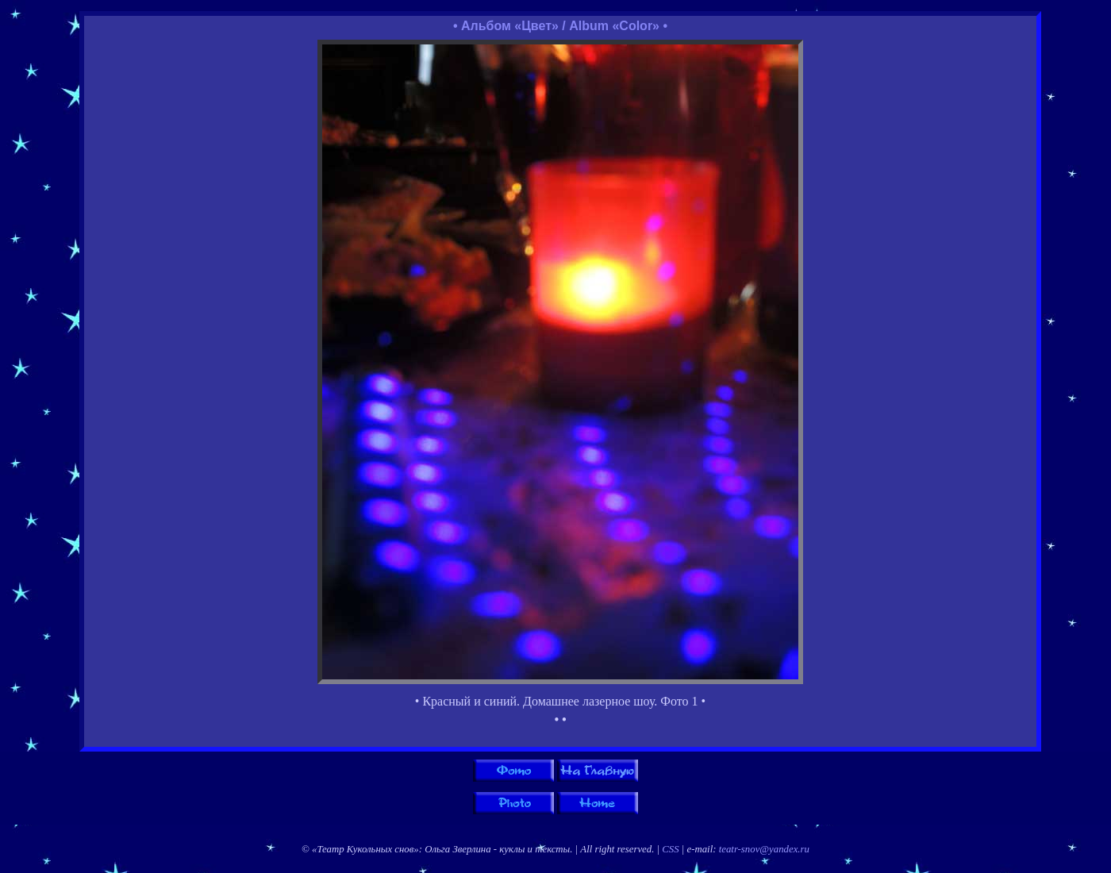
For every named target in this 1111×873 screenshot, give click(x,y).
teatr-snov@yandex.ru (764, 849)
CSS (670, 849)
